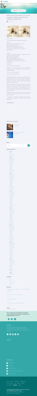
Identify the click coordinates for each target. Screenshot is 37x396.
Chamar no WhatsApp (12, 368)
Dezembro (11, 158)
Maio (10, 167)
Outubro (10, 160)
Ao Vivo (10, 278)
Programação (23, 381)
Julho (10, 164)
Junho (10, 165)
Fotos (15, 383)
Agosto (10, 163)
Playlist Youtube (12, 282)
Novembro (11, 159)
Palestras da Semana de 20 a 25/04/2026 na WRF (15, 303)
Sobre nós (17, 381)
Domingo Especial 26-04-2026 (12, 298)
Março (10, 153)
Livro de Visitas (10, 383)
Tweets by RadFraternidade (12, 309)
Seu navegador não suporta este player (18, 10)
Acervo (22, 383)
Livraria (19, 385)
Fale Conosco (9, 385)
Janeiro (10, 172)
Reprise (10, 284)
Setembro (11, 162)
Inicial (8, 381)
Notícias (10, 280)
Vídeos (19, 383)
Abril (10, 152)
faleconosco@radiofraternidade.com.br (15, 370)
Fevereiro (11, 155)
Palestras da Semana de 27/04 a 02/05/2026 (14, 294)
